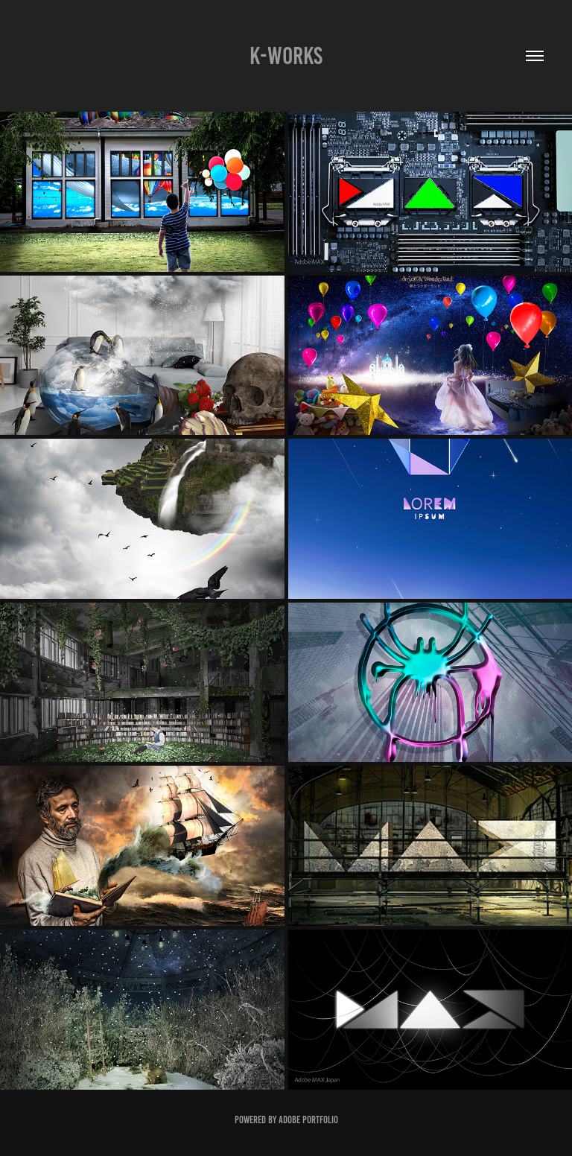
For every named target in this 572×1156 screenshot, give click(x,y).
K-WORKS (286, 55)
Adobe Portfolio (308, 1119)
